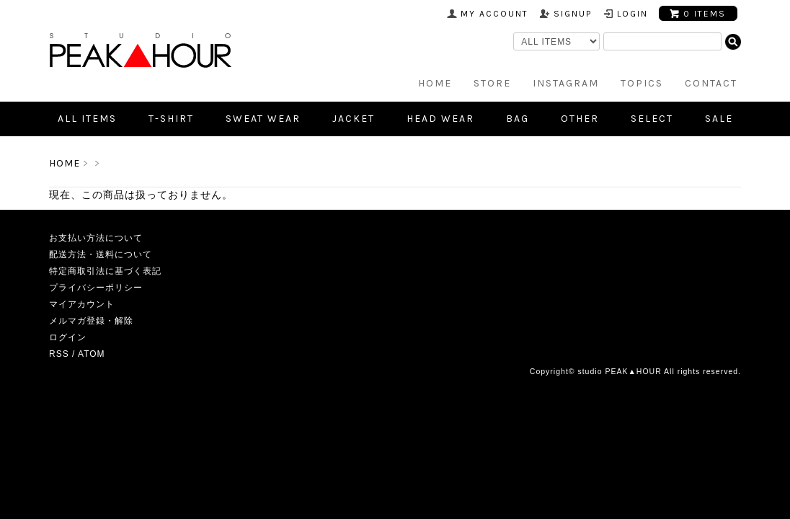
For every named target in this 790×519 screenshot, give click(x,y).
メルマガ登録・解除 (91, 321)
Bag (517, 118)
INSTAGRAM (566, 83)
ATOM (91, 354)
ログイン (67, 337)
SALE (719, 118)
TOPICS (642, 83)
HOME (435, 83)
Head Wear (440, 118)
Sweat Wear (263, 118)
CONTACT (711, 83)
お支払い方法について (96, 238)
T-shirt (171, 118)
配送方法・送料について (100, 254)
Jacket (353, 118)
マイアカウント (82, 304)
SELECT (652, 118)
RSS (59, 354)
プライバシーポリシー (96, 288)
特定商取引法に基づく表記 (105, 271)
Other (580, 118)
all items (87, 118)
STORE (492, 83)
